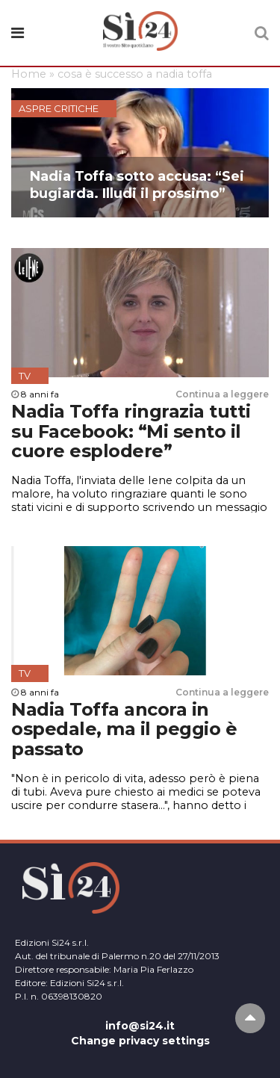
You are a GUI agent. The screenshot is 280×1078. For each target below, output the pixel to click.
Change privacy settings (140, 1040)
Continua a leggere (222, 394)
